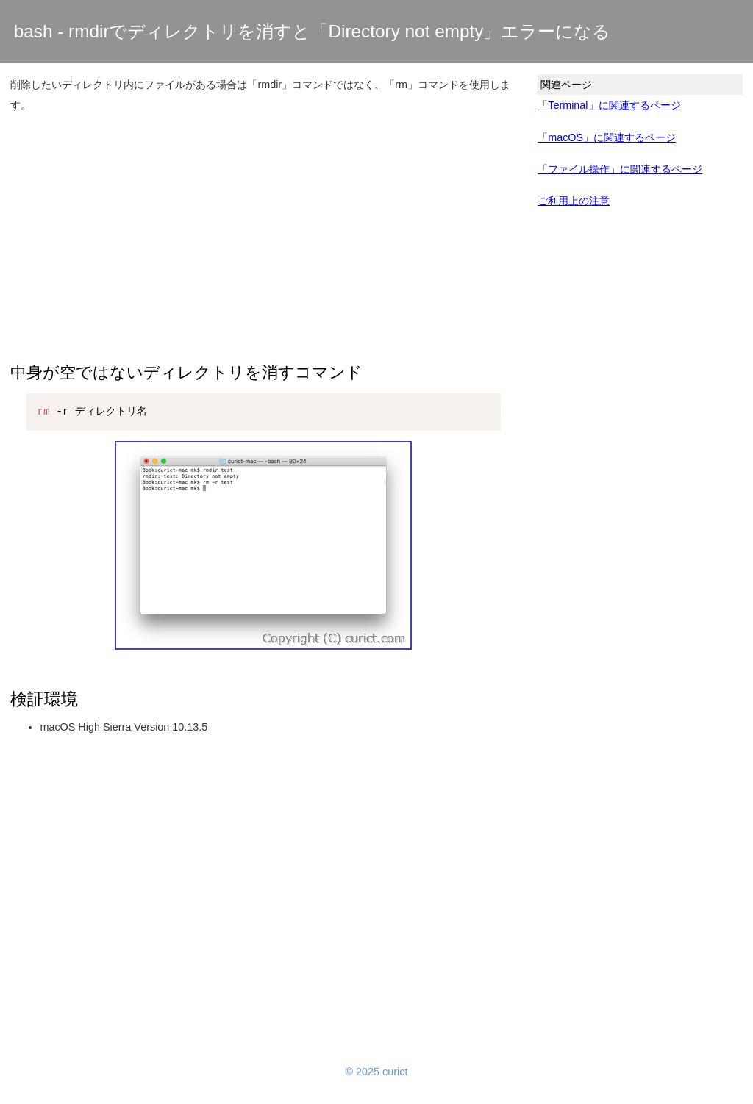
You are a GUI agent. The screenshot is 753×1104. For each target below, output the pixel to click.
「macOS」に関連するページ (607, 137)
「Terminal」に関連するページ (609, 105)
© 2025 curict (377, 1072)
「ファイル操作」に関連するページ (620, 169)
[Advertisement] (263, 230)
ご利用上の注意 (574, 201)
